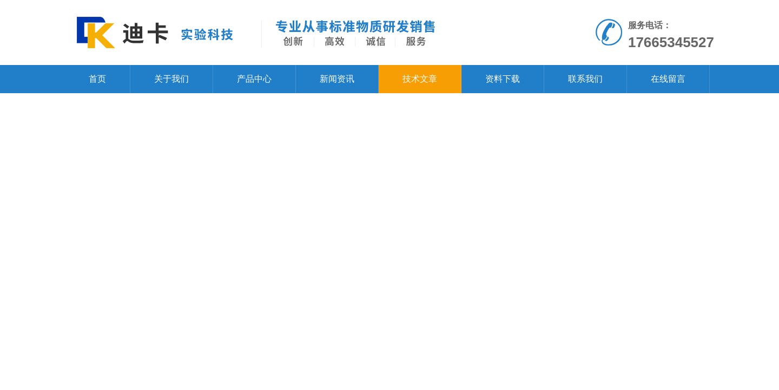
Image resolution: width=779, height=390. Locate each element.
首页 (97, 78)
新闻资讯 (337, 78)
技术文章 (419, 78)
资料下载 (502, 78)
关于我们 (171, 78)
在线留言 (668, 78)
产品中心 (254, 78)
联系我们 (585, 78)
